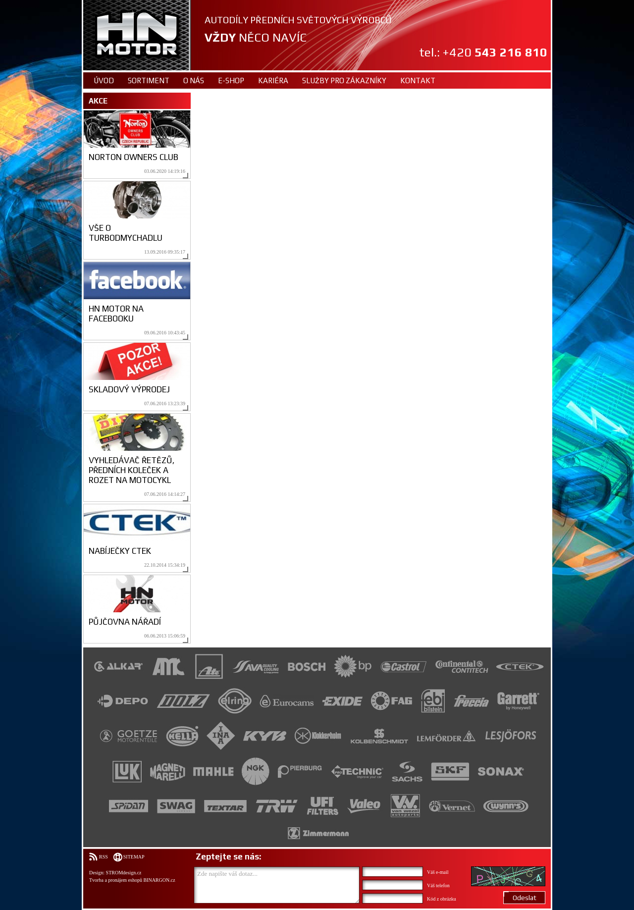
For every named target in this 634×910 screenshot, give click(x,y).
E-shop (231, 80)
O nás (193, 80)
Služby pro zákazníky (344, 80)
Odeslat (524, 898)
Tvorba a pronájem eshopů (115, 880)
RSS (103, 856)
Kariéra (273, 80)
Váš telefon (438, 885)
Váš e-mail (438, 872)
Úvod (104, 80)
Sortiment (148, 80)
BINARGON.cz (159, 880)
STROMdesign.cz (124, 872)
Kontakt (417, 80)
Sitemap (134, 856)
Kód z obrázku (441, 899)
